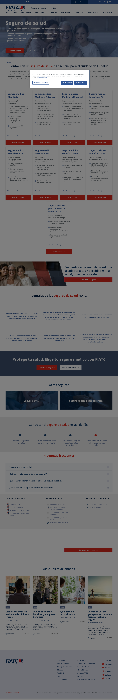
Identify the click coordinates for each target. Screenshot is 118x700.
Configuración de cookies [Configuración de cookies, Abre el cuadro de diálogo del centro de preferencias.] (40, 82)
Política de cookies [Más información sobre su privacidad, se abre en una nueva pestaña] (42, 77)
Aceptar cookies (80, 82)
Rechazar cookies (67, 82)
